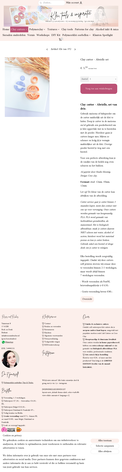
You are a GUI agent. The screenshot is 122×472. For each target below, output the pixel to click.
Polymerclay (37, 47)
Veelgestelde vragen (52, 360)
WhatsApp (7, 360)
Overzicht (87, 317)
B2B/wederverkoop (51, 363)
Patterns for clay (84, 47)
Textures (53, 47)
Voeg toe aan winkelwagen (99, 107)
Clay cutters (19, 47)
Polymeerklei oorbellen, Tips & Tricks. (18, 400)
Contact (48, 341)
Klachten (47, 350)
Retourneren (49, 347)
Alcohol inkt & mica (107, 47)
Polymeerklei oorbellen (76, 53)
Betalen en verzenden (52, 344)
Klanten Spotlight (103, 53)
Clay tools (67, 47)
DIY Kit (55, 53)
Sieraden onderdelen (14, 53)
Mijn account (74, 3)
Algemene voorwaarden (53, 353)
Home (6, 47)
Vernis (31, 53)
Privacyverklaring (51, 357)
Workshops (43, 53)
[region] (45, 455)
